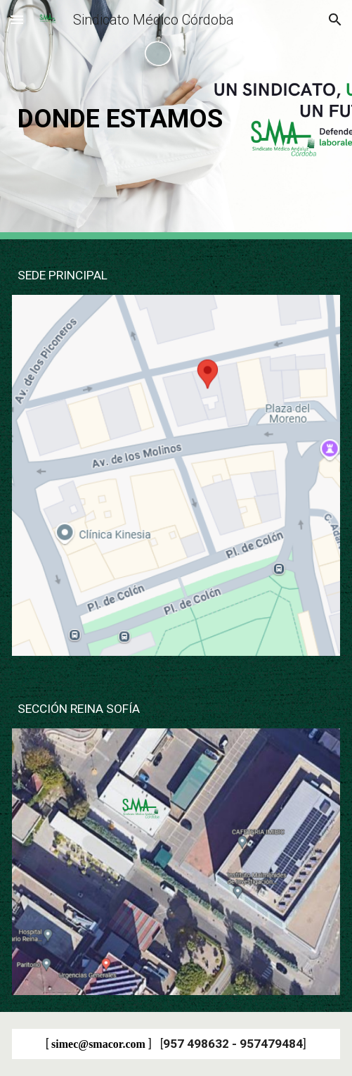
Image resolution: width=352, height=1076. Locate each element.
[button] (17, 19)
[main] (175, 119)
